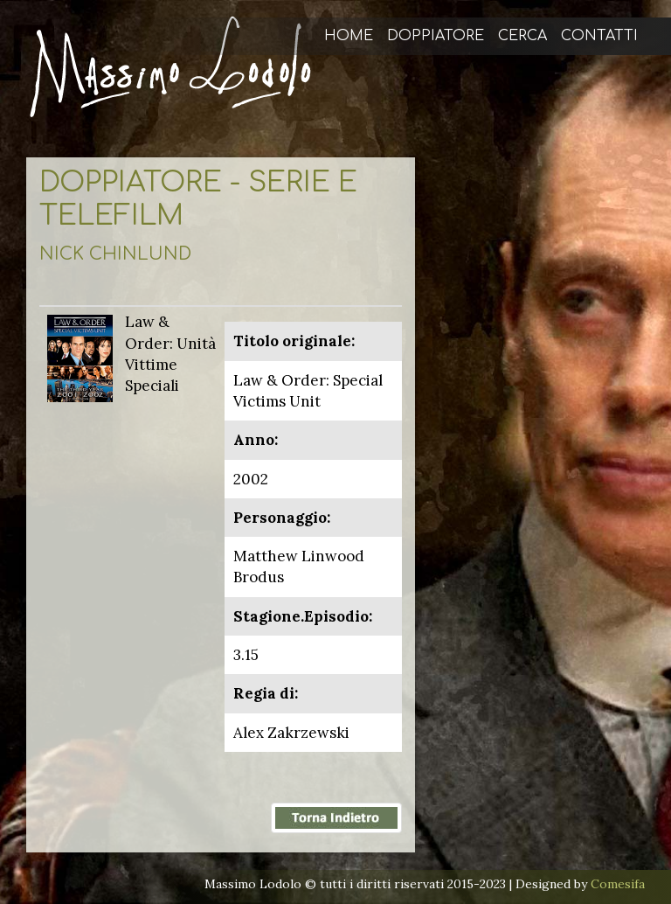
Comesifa (618, 884)
